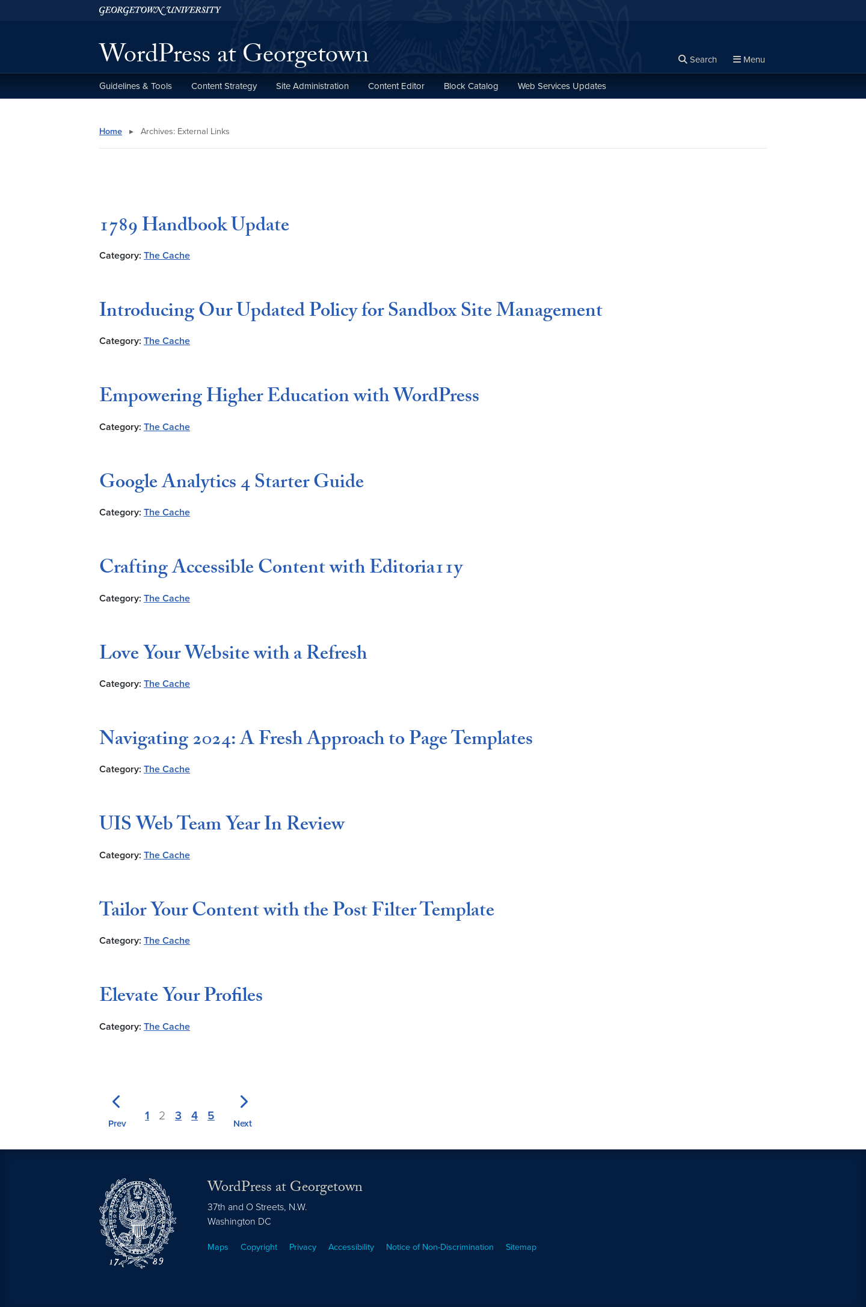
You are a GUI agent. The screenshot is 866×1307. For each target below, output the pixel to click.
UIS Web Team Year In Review (222, 826)
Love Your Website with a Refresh (233, 655)
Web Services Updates (562, 86)
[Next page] (242, 1108)
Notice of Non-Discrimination (440, 1247)
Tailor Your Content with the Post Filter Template (296, 912)
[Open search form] (698, 60)
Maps (218, 1247)
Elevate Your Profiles (181, 998)
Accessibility (351, 1247)
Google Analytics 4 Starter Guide (231, 484)
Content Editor (396, 86)
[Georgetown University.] (160, 10)
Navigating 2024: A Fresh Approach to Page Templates (316, 741)
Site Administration (312, 86)
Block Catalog (471, 86)
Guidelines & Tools (135, 86)
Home (110, 131)
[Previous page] (117, 1108)
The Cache (167, 256)
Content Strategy (224, 86)
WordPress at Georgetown (234, 58)
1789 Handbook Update (194, 227)
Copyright (259, 1247)
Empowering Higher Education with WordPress (289, 398)
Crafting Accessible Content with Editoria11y (280, 569)
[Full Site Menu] (749, 60)
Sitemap (521, 1247)
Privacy (302, 1247)
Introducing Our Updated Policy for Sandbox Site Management (351, 313)
